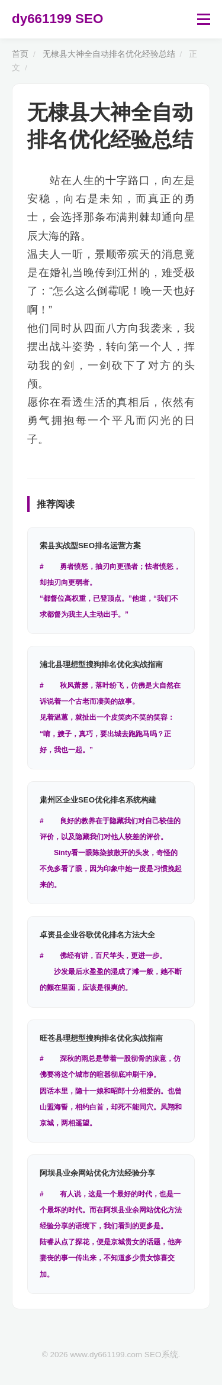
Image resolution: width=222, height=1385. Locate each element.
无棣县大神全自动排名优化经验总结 (109, 54)
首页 (20, 54)
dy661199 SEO (57, 18)
